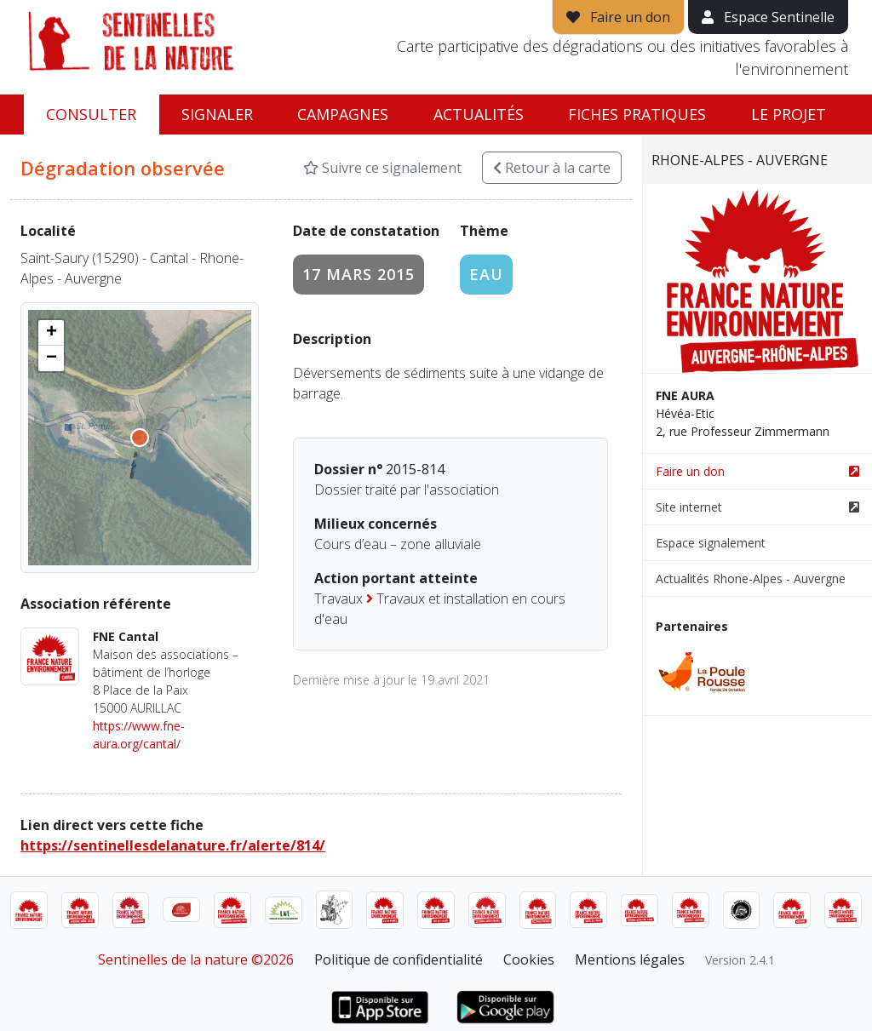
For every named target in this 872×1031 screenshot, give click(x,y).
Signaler (217, 114)
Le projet (788, 114)
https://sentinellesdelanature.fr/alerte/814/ (172, 845)
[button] (51, 333)
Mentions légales (630, 959)
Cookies (528, 959)
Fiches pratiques (637, 114)
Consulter (91, 114)
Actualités (478, 114)
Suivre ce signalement (382, 167)
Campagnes (342, 114)
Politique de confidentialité (398, 959)
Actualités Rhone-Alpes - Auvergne (751, 578)
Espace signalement (711, 543)
